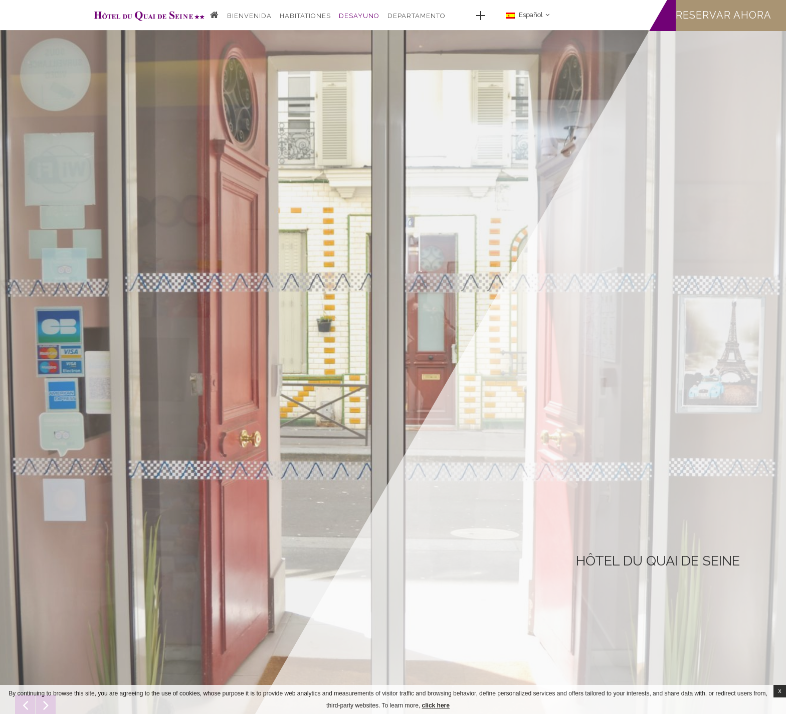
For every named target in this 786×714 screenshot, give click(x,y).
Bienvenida (249, 16)
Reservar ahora (723, 15)
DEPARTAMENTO (416, 16)
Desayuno (359, 16)
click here (436, 705)
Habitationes (305, 16)
